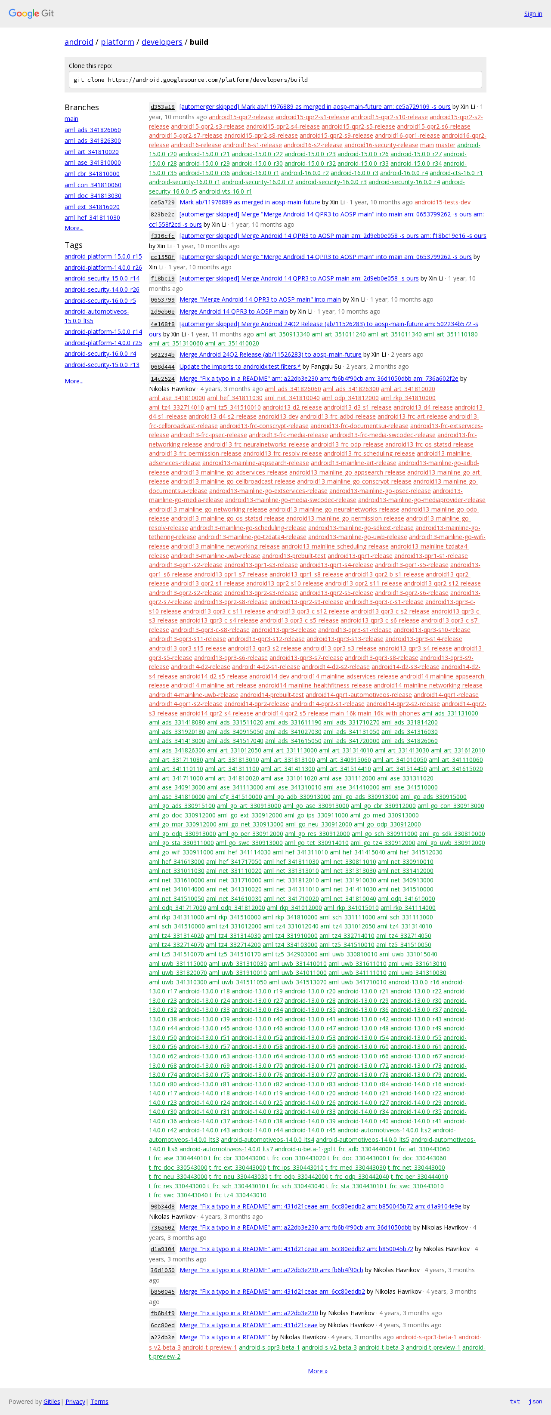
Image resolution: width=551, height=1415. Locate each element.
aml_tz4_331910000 (290, 935)
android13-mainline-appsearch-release (255, 463)
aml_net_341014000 (176, 889)
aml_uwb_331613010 (417, 963)
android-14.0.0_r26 (310, 1102)
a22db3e (163, 1337)
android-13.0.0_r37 (416, 1009)
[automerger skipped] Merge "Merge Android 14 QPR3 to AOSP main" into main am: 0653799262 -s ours (326, 257)
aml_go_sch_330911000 (385, 833)
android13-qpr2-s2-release (186, 593)
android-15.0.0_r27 (416, 154)
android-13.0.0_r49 (416, 1028)
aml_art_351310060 (176, 343)
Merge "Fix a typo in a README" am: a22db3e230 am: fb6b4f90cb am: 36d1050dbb (296, 1227)
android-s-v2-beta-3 (329, 1347)
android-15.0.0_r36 (204, 173)
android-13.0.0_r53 (310, 1037)
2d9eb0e (163, 311)
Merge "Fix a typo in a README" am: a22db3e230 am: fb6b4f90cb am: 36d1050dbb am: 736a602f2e (319, 378)
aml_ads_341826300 (93, 140)
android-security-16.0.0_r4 (100, 353)
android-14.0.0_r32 (257, 1111)
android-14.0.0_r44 (257, 1130)
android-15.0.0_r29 (204, 163)
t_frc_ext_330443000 (237, 1167)
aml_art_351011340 (395, 334)
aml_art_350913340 (283, 334)
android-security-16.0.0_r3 (331, 182)
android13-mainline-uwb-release (215, 556)
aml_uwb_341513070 (298, 982)
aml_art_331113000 (290, 750)
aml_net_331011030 (176, 870)
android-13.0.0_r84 (363, 1084)
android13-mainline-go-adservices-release (229, 472)
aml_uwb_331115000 (178, 963)
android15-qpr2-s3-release (208, 126)
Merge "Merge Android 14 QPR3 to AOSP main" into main (260, 299)
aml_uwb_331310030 (238, 963)
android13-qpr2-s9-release (306, 602)
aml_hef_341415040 (357, 852)
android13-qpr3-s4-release (415, 648)
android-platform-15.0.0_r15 (103, 256)
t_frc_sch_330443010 (236, 1186)
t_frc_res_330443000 (177, 1186)
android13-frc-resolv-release (282, 453)
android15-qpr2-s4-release (283, 126)
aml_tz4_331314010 (404, 926)
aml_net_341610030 (234, 898)
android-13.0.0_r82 (257, 1084)
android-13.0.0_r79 (416, 1074)
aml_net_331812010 (291, 880)
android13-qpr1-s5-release (412, 565)
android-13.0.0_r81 (204, 1084)
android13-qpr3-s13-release (345, 639)
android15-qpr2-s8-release (261, 135)
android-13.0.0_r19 (257, 991)
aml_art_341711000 (176, 778)
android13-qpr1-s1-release (431, 556)
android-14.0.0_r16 (416, 1084)
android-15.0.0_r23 (310, 154)
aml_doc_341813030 (93, 195)
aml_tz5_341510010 (233, 407)
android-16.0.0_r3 (354, 173)
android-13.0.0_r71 (310, 1065)
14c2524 (163, 378)
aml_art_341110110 (176, 769)
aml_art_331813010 (232, 759)
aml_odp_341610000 (406, 898)
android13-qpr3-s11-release (187, 639)
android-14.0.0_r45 (310, 1130)
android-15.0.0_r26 (363, 154)
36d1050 (163, 1270)
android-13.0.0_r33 (204, 1009)
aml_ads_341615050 (293, 741)
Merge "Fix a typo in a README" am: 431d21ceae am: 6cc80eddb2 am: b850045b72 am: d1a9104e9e (320, 1206)
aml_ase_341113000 (235, 787)
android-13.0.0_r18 (204, 991)
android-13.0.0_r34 (257, 1009)
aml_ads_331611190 (293, 722)
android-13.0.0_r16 (414, 982)
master (445, 145)
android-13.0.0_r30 (416, 1000)
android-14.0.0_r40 (363, 1121)
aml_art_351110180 (451, 334)
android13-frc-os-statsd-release (429, 444)
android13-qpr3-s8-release (381, 658)
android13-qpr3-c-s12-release (308, 611)
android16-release (196, 145)
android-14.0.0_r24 (204, 1102)
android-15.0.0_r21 (204, 154)
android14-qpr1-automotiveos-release (359, 695)
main (71, 118)
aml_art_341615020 (456, 769)
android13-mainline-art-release (353, 463)
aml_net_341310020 (234, 889)
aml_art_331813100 (288, 759)
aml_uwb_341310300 (178, 982)
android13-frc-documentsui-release (359, 426)
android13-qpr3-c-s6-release (380, 620)
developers (162, 42)
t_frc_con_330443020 (296, 1158)
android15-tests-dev (443, 202)
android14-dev (269, 676)
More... (74, 228)
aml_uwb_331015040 (408, 954)
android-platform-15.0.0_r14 (103, 331)
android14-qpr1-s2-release (186, 704)
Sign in (533, 13)
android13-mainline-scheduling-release (335, 546)
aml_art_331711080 (176, 759)
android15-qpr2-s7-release (186, 135)
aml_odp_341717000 (177, 907)
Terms (99, 1401)
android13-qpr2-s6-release (412, 593)
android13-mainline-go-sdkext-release (361, 528)
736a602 (163, 1227)
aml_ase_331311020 (405, 778)
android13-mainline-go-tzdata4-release (252, 537)
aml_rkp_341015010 (351, 907)
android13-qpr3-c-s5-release (299, 620)
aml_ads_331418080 (177, 722)
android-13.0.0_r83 (310, 1084)
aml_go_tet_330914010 (317, 843)
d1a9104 (163, 1249)
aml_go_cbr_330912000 (383, 806)
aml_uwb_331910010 (238, 972)
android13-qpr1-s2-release (186, 565)
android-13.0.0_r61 (416, 1046)
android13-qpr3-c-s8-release (210, 630)
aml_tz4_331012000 (234, 926)
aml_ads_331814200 (409, 722)
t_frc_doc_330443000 (357, 1158)
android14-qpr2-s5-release (291, 713)
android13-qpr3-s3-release (340, 648)
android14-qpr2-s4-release (216, 713)
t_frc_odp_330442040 (359, 1176)
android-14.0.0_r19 (257, 1093)
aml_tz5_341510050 (403, 944)
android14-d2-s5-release (214, 676)
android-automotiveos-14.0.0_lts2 (384, 1130)
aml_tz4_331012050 (347, 926)
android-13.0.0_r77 (310, 1074)
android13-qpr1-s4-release (336, 565)
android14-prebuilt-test (272, 695)
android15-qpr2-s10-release (389, 117)
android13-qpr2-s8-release (231, 602)
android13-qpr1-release (360, 556)
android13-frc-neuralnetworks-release (256, 444)
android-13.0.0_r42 (363, 1019)
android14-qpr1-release (446, 695)
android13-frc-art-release (412, 416)
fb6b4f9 (163, 1313)
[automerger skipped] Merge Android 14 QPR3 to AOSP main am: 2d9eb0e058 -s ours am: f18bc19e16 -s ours (333, 235)
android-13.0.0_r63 (204, 1056)
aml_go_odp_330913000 (182, 833)
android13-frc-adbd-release (338, 416)
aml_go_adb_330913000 (297, 796)
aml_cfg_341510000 (234, 796)
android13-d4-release (423, 407)
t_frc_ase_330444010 (178, 1158)
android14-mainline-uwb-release (193, 695)
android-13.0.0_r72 (363, 1065)
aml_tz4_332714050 (403, 935)
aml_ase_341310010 (293, 787)
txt (515, 1401)
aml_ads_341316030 (409, 732)
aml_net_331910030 (348, 880)
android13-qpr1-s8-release (306, 574)
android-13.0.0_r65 (310, 1056)
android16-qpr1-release (407, 135)
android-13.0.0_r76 (257, 1074)
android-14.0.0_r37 (204, 1121)
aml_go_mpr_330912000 (183, 824)
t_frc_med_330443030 (355, 1167)
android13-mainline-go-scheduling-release (248, 528)
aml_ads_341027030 (293, 732)
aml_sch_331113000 (405, 917)
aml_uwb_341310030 (417, 972)
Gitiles (51, 1401)
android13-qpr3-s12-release (266, 639)
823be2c (163, 214)
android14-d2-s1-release (266, 667)
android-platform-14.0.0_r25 (103, 343)
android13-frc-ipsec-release (209, 435)
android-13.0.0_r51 (204, 1037)
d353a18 (163, 107)
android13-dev (278, 416)
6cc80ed (163, 1325)
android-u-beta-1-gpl (303, 1149)
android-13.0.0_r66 (363, 1056)
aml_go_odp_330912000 (387, 824)
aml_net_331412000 (405, 870)
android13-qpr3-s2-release (264, 648)
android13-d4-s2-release (223, 416)
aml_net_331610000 (176, 880)
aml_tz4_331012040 (291, 926)
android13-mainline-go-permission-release (345, 518)
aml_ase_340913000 (177, 787)
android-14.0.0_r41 (416, 1121)
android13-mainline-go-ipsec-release (380, 491)
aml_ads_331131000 (450, 713)
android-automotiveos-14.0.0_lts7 (226, 1149)
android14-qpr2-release (256, 704)
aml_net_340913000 (405, 880)
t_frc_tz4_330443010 (238, 1195)
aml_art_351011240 (339, 334)
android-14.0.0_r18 (204, 1093)
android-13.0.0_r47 (310, 1028)
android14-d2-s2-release (336, 667)
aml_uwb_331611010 (357, 963)
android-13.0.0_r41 (310, 1019)
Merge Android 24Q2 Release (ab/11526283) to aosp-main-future (271, 354)
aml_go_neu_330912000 (318, 824)
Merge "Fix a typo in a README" (225, 1337)
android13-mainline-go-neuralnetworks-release (334, 509)
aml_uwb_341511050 (238, 982)
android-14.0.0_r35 (416, 1111)
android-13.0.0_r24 (204, 1000)
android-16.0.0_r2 (305, 173)
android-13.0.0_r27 (257, 1000)
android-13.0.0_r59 (310, 1046)
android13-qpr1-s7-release (231, 574)
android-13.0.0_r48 (363, 1028)
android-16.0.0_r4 (404, 173)
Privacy (75, 1401)
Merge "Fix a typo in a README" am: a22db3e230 (249, 1313)
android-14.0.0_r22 (416, 1093)
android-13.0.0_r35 (310, 1009)
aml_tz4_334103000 (290, 944)
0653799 (163, 299)
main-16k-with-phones (389, 713)
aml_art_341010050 (400, 759)
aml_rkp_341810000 (408, 398)
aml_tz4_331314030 (233, 935)
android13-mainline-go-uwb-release (357, 537)
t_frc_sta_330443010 (354, 1186)
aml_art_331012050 (234, 750)
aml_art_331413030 (402, 750)
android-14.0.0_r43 (204, 1130)
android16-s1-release (252, 145)
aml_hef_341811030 (92, 217)
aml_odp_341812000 (350, 398)
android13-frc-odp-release (347, 444)
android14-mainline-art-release (214, 685)
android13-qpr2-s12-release (442, 583)
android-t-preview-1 (210, 1347)
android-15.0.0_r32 (310, 163)
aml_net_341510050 (176, 898)
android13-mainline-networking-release (225, 546)
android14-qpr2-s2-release (403, 704)
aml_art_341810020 (92, 152)
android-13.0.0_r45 (204, 1028)
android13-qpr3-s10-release (432, 630)
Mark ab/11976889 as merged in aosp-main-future (250, 202)
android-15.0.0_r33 (363, 163)
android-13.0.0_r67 (416, 1056)
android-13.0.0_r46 (257, 1028)
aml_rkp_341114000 (408, 907)
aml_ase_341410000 (351, 787)
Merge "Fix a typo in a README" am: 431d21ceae (249, 1325)
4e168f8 (163, 324)
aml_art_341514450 (400, 769)
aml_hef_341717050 (234, 861)
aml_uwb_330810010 (348, 954)
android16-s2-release (313, 145)
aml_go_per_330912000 (250, 833)
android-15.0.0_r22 (257, 154)
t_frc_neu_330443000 (178, 1176)
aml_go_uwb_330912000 (451, 843)
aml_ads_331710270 (351, 722)
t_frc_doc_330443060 (417, 1158)
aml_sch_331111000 (347, 917)
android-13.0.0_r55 (416, 1037)
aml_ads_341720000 (351, 741)
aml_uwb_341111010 (357, 972)
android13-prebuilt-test (294, 556)
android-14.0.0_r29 (416, 1102)
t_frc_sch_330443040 (296, 1186)
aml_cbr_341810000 (92, 174)
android (79, 42)
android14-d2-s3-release (405, 667)
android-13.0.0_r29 (363, 1000)
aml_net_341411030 (348, 889)
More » (318, 1371)
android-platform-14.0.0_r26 (103, 267)
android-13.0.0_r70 (257, 1065)
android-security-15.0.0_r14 (102, 278)
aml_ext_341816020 (92, 207)
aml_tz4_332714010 (176, 407)
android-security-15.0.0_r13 (102, 365)
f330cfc (163, 236)
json (535, 1401)
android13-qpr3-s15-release (187, 648)
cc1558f (163, 257)
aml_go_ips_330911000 (316, 815)
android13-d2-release (292, 407)
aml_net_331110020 (234, 870)
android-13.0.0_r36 (363, 1009)
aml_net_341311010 (291, 889)
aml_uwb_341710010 (357, 982)
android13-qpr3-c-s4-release (219, 620)
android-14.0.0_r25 (257, 1102)
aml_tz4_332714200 (233, 944)
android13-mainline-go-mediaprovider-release (422, 500)
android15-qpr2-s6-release (434, 126)
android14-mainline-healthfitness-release (315, 685)
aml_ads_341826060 (93, 130)
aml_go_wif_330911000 (181, 852)
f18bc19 (163, 278)
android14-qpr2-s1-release (328, 704)
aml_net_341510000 (405, 889)
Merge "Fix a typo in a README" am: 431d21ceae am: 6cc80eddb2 (272, 1291)
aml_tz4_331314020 (176, 935)
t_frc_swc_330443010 (414, 1186)
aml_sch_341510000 (177, 926)
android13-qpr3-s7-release (306, 658)
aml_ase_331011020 (289, 778)
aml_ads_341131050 (351, 732)
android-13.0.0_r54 (363, 1037)
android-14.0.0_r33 (310, 1111)
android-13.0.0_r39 (204, 1019)
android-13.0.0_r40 (257, 1019)
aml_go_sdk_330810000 (452, 833)
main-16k (343, 713)
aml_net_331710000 (234, 880)
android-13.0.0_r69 (204, 1065)
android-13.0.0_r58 (257, 1046)
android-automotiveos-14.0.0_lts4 (267, 1139)
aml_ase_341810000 (93, 162)
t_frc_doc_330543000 (178, 1167)
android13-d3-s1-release (358, 407)
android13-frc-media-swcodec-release (383, 435)
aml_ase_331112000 (347, 778)
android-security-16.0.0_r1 (184, 182)
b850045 (163, 1291)
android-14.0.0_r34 (363, 1111)
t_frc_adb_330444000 (363, 1149)
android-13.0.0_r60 (363, 1046)
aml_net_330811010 (348, 861)
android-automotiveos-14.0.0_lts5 (362, 1139)
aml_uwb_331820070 (178, 972)
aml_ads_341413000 (177, 741)
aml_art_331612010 (458, 750)
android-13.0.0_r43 (416, 1019)
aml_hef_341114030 (243, 852)
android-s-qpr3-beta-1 (426, 1337)
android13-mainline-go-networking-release (208, 509)
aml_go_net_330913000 (251, 824)
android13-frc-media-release (288, 435)
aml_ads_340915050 (235, 732)
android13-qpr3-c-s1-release (384, 602)
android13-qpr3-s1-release (355, 630)
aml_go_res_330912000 (317, 833)
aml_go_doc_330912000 (182, 815)
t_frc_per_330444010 (419, 1176)
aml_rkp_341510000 (233, 917)
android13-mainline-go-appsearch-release (347, 472)
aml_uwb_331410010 (298, 963)
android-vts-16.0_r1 (225, 191)
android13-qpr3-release (283, 630)
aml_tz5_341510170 (233, 954)
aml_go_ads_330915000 (433, 796)
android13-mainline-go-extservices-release (268, 491)
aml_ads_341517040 (235, 741)
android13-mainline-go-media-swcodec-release (290, 500)
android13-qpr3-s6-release (231, 658)
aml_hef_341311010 (300, 852)
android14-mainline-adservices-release (344, 676)
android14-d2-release (200, 667)
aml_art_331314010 (346, 750)
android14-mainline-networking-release (428, 685)
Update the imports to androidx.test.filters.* (240, 366)
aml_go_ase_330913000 (316, 806)
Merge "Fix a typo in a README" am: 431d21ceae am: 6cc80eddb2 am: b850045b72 (296, 1249)
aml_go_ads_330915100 (182, 806)
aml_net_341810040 (292, 398)
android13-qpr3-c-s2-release (390, 611)
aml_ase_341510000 (409, 787)
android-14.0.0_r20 (310, 1093)
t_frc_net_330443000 (416, 1167)
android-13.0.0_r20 (310, 991)
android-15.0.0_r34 (416, 163)
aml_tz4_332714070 (176, 944)
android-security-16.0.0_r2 (258, 182)
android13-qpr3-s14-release (423, 639)
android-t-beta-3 (381, 1347)
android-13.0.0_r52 (257, 1037)
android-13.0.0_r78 (363, 1074)
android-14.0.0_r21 (363, 1093)
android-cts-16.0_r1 (456, 173)
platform (117, 42)
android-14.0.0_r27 (363, 1102)
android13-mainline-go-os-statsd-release (228, 518)
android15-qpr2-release (241, 117)
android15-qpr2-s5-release (358, 126)
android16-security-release (381, 145)
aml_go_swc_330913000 (249, 843)
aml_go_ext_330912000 (249, 815)
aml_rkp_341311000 (176, 917)
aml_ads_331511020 (235, 722)
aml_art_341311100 (232, 769)
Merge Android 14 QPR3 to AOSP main (234, 311)
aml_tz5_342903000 (290, 954)
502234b (163, 354)
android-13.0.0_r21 (363, 991)
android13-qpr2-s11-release (363, 583)
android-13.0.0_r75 (204, 1074)
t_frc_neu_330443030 (238, 1176)
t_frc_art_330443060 (422, 1149)
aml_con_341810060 (93, 185)
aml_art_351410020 (232, 343)
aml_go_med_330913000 (384, 815)
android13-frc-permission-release (195, 453)
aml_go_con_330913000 (451, 806)
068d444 (163, 366)
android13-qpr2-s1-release (208, 583)
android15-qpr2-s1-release (312, 117)
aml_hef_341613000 (176, 861)
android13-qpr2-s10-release (284, 583)
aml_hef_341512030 (415, 852)
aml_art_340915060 (344, 759)
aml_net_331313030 (348, 870)
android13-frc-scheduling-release (369, 453)
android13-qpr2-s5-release (336, 593)
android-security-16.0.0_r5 (100, 300)
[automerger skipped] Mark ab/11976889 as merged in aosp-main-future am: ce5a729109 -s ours (315, 106)
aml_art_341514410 (344, 769)
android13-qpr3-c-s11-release (224, 611)
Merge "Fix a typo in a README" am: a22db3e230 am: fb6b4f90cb (271, 1270)
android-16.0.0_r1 (255, 173)
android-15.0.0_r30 (257, 163)
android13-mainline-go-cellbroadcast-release (233, 481)
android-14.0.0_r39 (310, 1121)
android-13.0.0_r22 (416, 991)
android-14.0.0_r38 (257, 1121)
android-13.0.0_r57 (204, 1046)
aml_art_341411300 (288, 769)
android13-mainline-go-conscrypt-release (354, 481)
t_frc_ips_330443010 (296, 1167)
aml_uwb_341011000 (298, 972)
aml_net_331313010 (291, 870)
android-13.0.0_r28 (310, 1000)
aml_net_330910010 (405, 861)
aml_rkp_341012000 (294, 907)
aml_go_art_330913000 (249, 806)
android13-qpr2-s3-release (261, 593)
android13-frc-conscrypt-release (264, 426)
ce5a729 (163, 202)
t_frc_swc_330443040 (178, 1195)
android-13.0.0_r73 (416, 1065)
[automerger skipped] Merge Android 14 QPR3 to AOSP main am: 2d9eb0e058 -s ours (299, 278)
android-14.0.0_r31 (204, 1111)
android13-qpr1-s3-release (261, 565)
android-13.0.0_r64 (257, 1056)
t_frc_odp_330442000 (298, 1176)
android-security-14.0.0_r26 (102, 289)
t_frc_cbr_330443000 (237, 1158)
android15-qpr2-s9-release (336, 135)
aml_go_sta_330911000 (181, 843)
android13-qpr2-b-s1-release (384, 574)
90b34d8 (163, 1206)
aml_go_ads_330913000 (365, 796)
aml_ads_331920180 (177, 732)
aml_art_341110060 (456, 759)
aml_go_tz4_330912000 (382, 843)
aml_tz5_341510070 (176, 954)
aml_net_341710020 (291, 898)
